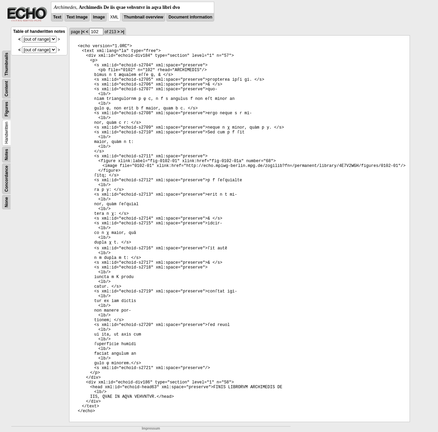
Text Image (77, 17)
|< (83, 31)
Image (99, 17)
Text (57, 17)
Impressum (151, 428)
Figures (6, 109)
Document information (190, 17)
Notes (6, 154)
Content (6, 88)
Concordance (6, 179)
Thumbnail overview (143, 17)
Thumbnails (6, 64)
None (6, 202)
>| (122, 31)
